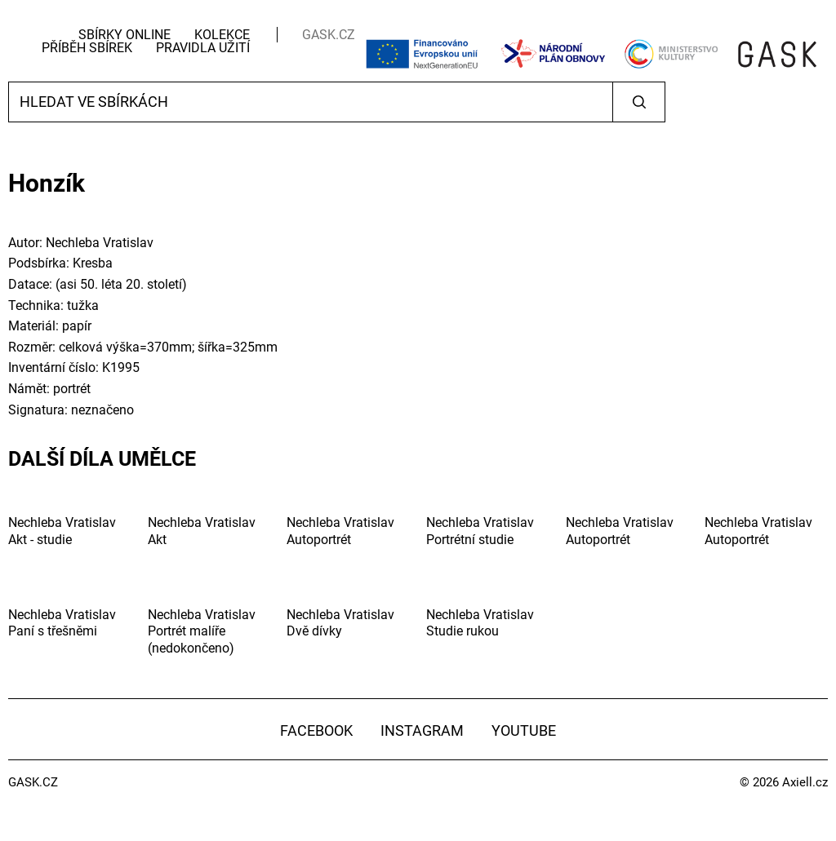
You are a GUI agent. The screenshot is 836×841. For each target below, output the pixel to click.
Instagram (422, 730)
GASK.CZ (328, 34)
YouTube (523, 730)
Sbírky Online (124, 34)
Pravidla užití (203, 47)
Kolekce (222, 34)
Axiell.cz (805, 782)
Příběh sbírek (87, 47)
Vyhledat (638, 102)
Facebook (316, 730)
